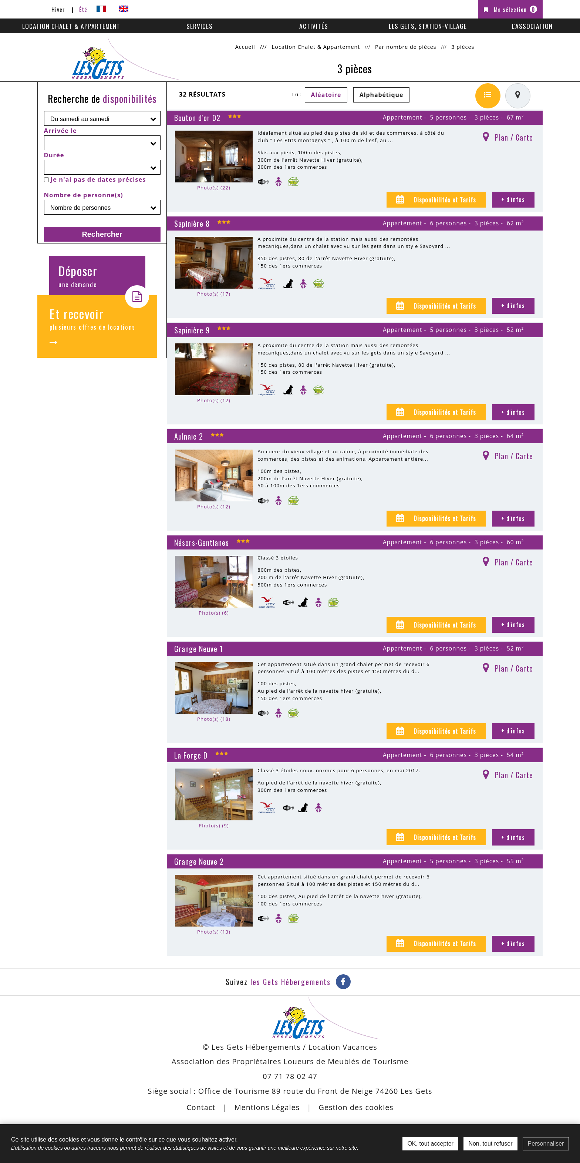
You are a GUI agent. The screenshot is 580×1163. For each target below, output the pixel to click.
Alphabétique (382, 95)
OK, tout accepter (430, 1143)
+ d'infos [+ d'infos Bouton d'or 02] (513, 199)
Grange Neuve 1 (198, 648)
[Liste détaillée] (488, 96)
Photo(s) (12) (213, 400)
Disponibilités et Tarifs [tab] (444, 199)
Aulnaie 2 (188, 436)
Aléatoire (326, 95)
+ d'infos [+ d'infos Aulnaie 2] (513, 518)
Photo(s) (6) (214, 612)
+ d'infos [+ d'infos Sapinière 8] (513, 305)
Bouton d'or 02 (197, 117)
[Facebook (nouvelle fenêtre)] (343, 981)
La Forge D (191, 755)
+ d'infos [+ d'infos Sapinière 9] (513, 412)
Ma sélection (515, 9)
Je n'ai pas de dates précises (98, 179)
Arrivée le (60, 130)
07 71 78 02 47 (290, 1076)
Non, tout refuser (490, 1143)
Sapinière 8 (192, 223)
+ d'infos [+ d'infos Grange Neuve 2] (513, 943)
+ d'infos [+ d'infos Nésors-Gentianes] (513, 624)
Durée (54, 155)
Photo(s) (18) (213, 719)
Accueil (245, 46)
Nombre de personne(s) (83, 195)
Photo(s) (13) (213, 931)
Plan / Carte (514, 137)
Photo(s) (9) (214, 825)
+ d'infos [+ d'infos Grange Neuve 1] (513, 730)
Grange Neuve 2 (199, 861)
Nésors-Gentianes (201, 542)
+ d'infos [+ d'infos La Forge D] (513, 837)
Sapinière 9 (192, 330)
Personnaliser (546, 1143)
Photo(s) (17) (213, 293)
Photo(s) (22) (213, 187)
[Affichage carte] (518, 96)
